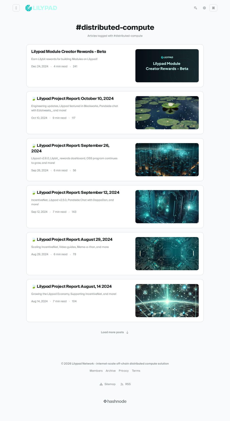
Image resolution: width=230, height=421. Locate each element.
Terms (136, 370)
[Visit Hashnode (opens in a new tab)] (115, 401)
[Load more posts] (115, 332)
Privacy (124, 370)
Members (96, 370)
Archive (111, 370)
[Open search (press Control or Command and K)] (195, 7)
